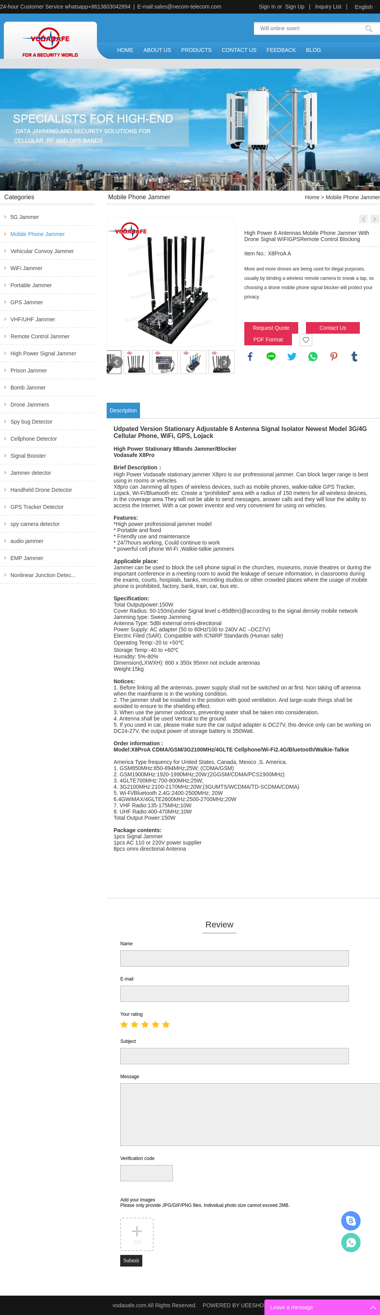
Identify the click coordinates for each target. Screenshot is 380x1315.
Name (126, 943)
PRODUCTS (196, 50)
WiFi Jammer (26, 268)
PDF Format (268, 339)
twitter (292, 356)
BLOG (313, 50)
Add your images (205, 1202)
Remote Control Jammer (40, 336)
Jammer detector (30, 473)
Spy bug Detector (31, 422)
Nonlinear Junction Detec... (43, 575)
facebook (250, 356)
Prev (117, 362)
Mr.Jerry (351, 1221)
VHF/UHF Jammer (32, 319)
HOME (125, 50)
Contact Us (333, 328)
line (271, 356)
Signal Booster (28, 456)
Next (224, 362)
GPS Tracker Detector (37, 507)
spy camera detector (35, 524)
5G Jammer (24, 217)
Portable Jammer (31, 285)
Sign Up (294, 6)
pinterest (334, 356)
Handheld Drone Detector (41, 490)
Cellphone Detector (33, 439)
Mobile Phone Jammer (37, 234)
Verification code (137, 1158)
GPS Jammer (26, 302)
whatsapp (313, 356)
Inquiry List (328, 6)
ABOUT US (157, 50)
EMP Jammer (26, 558)
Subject (128, 1041)
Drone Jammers (29, 405)
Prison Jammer (28, 370)
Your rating (131, 1014)
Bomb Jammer (28, 387)
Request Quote (271, 328)
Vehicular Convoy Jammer (42, 251)
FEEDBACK (281, 50)
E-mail (126, 979)
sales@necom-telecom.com (187, 6)
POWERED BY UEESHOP (235, 1305)
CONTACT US (239, 50)
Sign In (267, 6)
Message (129, 1076)
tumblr (354, 356)
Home (312, 197)
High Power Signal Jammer (43, 353)
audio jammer (26, 541)
